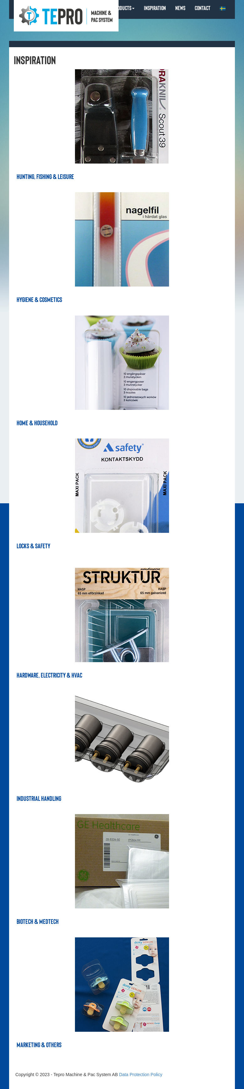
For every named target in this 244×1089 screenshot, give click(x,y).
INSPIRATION (155, 7)
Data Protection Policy (140, 1074)
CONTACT (202, 7)
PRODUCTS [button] (124, 7)
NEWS (180, 7)
